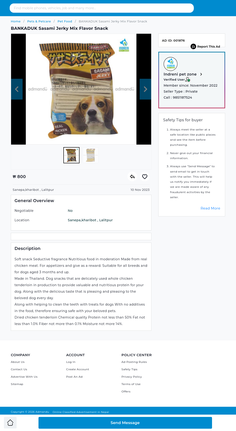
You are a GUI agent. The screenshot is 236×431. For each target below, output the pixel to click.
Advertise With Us (24, 376)
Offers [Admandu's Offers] (125, 391)
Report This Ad (205, 46)
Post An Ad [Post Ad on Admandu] (74, 376)
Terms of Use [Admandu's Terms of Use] (131, 384)
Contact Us (19, 369)
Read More (210, 208)
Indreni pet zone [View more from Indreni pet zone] (184, 74)
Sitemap (17, 384)
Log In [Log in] (71, 362)
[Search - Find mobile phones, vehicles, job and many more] (97, 8)
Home (16, 21)
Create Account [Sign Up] (77, 369)
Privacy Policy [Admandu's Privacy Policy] (131, 376)
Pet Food (64, 21)
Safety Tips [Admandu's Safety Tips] (129, 369)
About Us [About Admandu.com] (18, 362)
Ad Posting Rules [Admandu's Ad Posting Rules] (134, 362)
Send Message (125, 422)
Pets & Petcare (38, 21)
